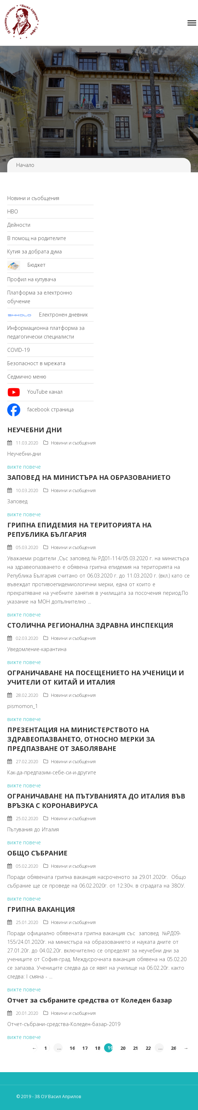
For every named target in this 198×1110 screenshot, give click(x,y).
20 (122, 1047)
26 (173, 1047)
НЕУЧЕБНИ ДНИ (34, 429)
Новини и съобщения (33, 198)
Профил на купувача (31, 279)
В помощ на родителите (36, 238)
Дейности (18, 224)
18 (97, 1047)
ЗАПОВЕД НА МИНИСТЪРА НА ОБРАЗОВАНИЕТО (89, 477)
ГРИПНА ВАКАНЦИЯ (41, 909)
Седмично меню (26, 376)
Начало (25, 165)
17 (84, 1047)
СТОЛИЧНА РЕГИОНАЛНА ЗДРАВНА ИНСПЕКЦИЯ (90, 625)
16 (72, 1047)
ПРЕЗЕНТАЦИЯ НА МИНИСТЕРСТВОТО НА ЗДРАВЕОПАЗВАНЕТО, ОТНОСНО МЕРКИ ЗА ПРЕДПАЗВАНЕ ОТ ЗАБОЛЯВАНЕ (81, 739)
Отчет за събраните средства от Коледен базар (89, 1000)
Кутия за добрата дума (34, 251)
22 (148, 1047)
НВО (12, 211)
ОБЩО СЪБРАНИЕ (37, 853)
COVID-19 (18, 349)
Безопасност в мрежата (36, 363)
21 (135, 1047)
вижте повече (24, 466)
